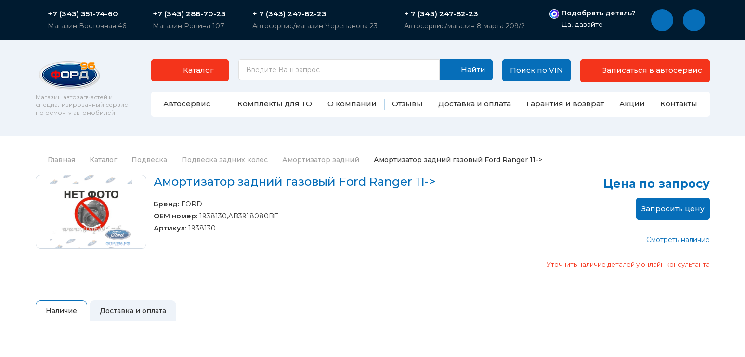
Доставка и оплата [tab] (133, 310)
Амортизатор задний (320, 159)
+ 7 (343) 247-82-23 (289, 14)
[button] (662, 20)
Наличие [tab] (61, 310)
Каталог (103, 159)
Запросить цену (673, 208)
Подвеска (149, 159)
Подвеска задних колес (225, 159)
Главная (55, 159)
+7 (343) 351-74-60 (83, 14)
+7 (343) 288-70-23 (189, 14)
